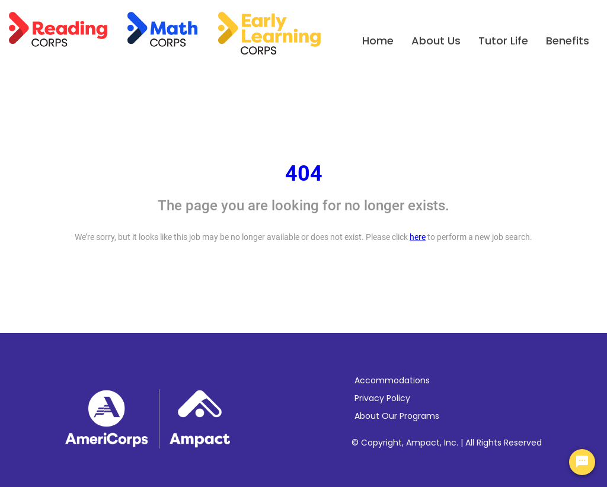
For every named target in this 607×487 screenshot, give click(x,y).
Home (378, 40)
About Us (436, 40)
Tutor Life (503, 40)
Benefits (567, 40)
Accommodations (392, 380)
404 (303, 173)
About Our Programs (396, 416)
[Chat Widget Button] (582, 462)
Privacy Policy (382, 398)
